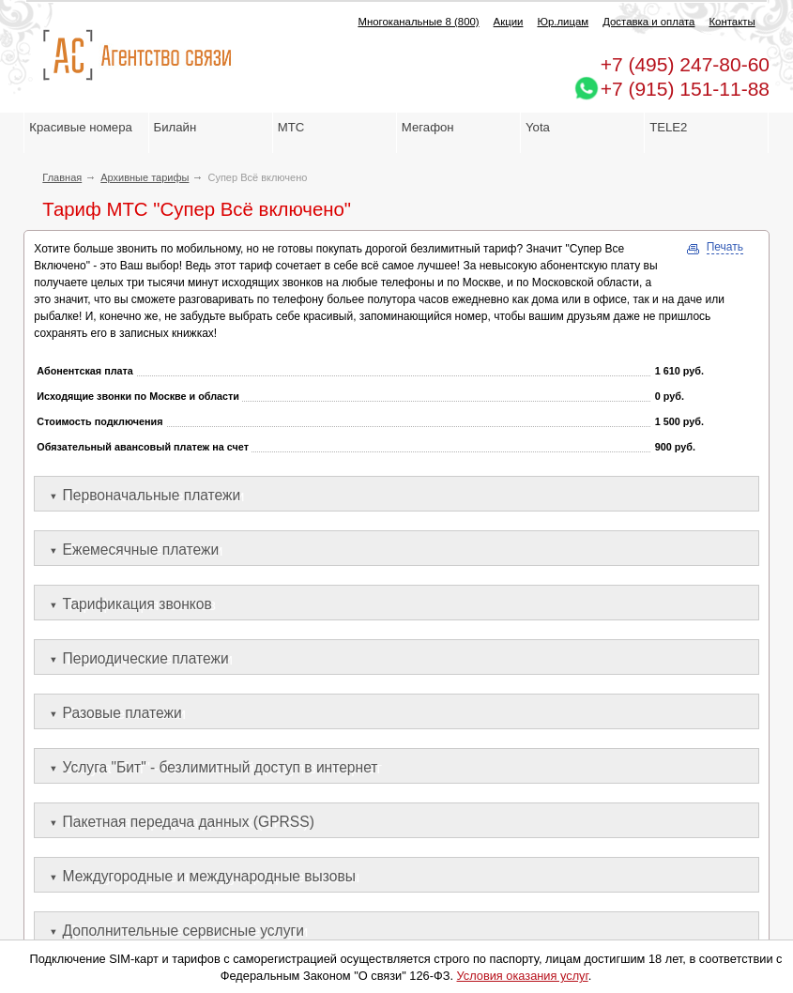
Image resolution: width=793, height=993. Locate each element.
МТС (291, 127)
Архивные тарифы (144, 177)
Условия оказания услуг (522, 976)
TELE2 (668, 127)
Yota (538, 127)
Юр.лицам (562, 21)
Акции (509, 21)
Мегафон (428, 127)
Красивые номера (82, 127)
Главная (62, 177)
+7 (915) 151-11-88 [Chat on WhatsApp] (685, 88)
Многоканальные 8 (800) (418, 21)
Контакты (732, 21)
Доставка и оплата (648, 21)
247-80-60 (685, 64)
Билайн (175, 127)
